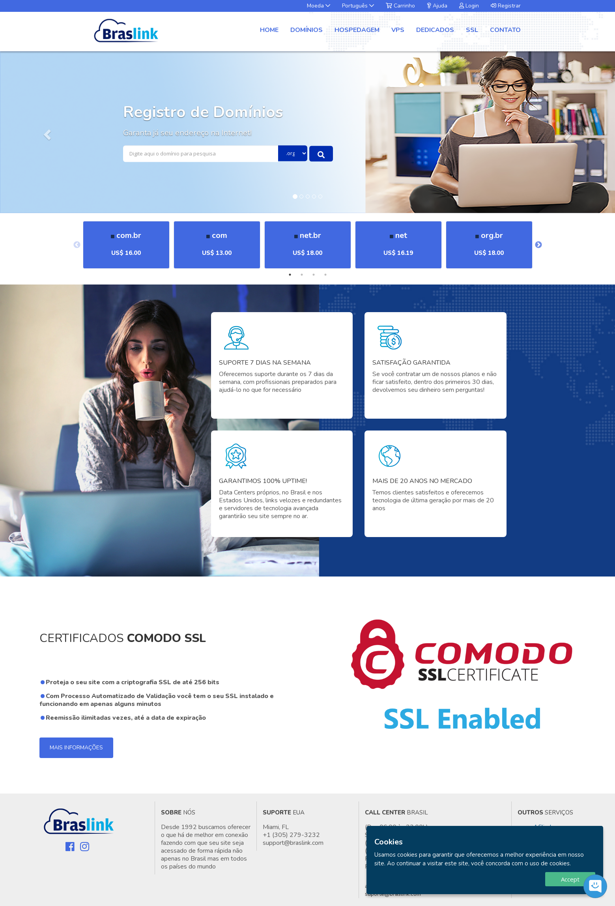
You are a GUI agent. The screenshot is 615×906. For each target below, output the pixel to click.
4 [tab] (325, 275)
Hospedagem (357, 30)
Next (538, 245)
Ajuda (437, 5)
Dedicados (435, 30)
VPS (397, 30)
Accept (570, 879)
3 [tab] (314, 275)
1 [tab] (290, 275)
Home (269, 30)
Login (469, 5)
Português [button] (358, 5)
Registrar (506, 5)
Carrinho (400, 5)
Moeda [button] (318, 5)
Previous (77, 245)
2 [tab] (302, 275)
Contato (505, 30)
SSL (472, 30)
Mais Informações (76, 747)
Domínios (306, 30)
